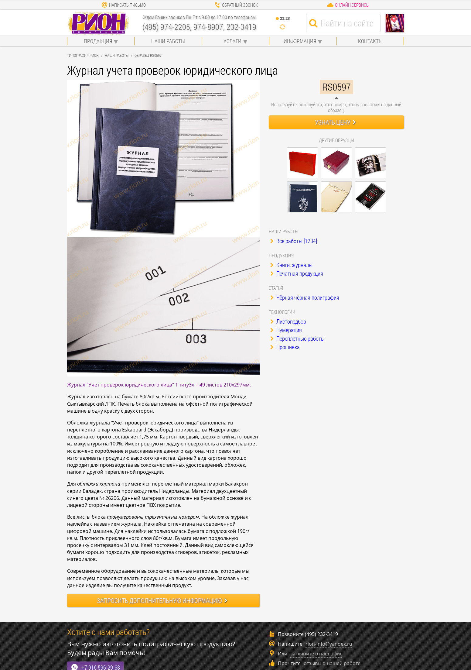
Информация (300, 41)
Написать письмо (123, 5)
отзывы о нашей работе (332, 663)
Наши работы (168, 41)
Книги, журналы (291, 265)
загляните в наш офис (316, 653)
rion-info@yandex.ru (328, 644)
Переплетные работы (297, 338)
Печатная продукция (296, 273)
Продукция (98, 41)
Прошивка (285, 347)
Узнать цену (335, 122)
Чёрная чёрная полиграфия (304, 297)
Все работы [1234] (293, 241)
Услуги (232, 41)
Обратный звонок (236, 5)
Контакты (370, 41)
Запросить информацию (162, 600)
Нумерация (286, 330)
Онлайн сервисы (348, 5)
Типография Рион (83, 55)
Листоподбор (288, 321)
